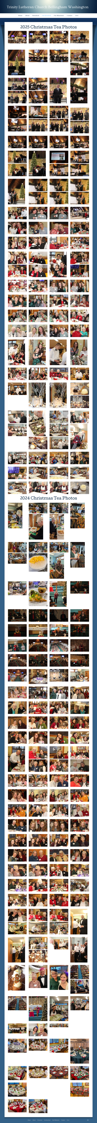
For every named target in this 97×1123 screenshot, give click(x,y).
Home (20, 15)
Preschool (35, 15)
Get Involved (46, 15)
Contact (69, 15)
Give (76, 15)
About (27, 15)
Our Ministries (59, 15)
